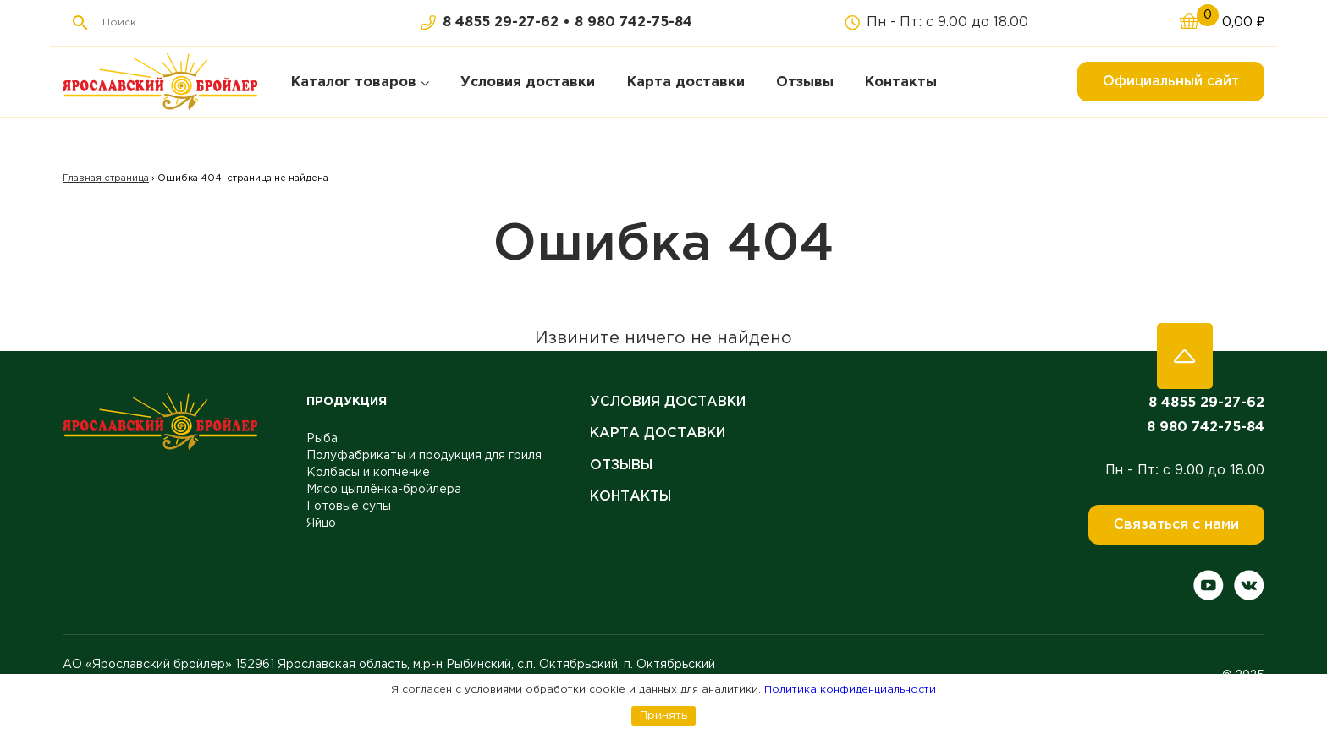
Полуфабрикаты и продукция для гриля (424, 456)
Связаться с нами (1176, 524)
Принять (663, 715)
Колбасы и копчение (368, 473)
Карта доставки (657, 433)
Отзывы (621, 465)
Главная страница (106, 178)
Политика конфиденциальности (850, 689)
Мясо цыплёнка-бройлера (383, 490)
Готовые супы (348, 506)
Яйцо (321, 523)
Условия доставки (668, 402)
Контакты (630, 496)
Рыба (322, 439)
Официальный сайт (1171, 81)
